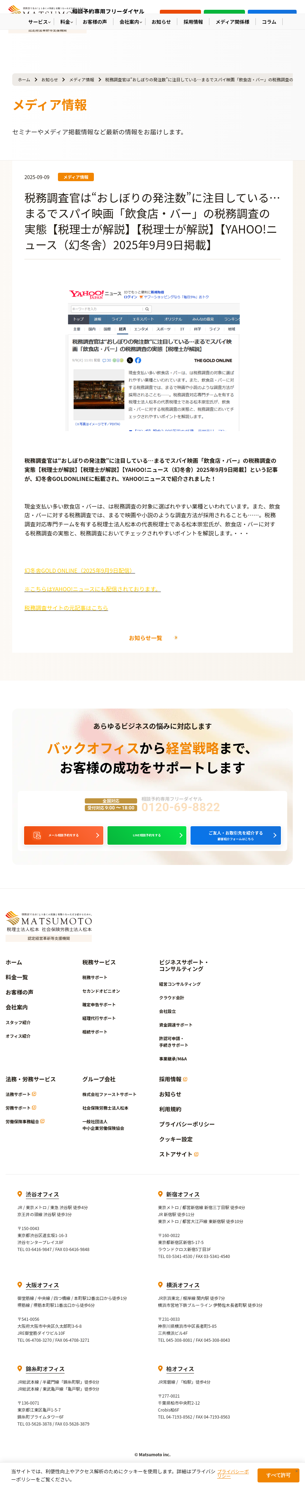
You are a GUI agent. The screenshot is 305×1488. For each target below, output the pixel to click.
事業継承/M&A (173, 1068)
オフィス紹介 (18, 1045)
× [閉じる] (296, 1471)
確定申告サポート (99, 1013)
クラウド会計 (171, 1006)
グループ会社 (99, 1088)
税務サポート (94, 986)
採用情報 (173, 1088)
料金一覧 (17, 986)
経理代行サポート (99, 1027)
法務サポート (21, 1103)
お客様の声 (20, 1001)
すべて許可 (278, 1475)
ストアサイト (179, 1163)
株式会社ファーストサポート (109, 1103)
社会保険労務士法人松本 (105, 1117)
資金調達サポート (176, 1034)
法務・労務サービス (31, 1088)
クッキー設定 (176, 1148)
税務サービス (99, 971)
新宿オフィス (183, 1203)
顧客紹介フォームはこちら (235, 839)
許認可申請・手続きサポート (173, 1050)
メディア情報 (81, 79)
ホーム (24, 79)
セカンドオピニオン (101, 1000)
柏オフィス (180, 1378)
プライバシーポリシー (187, 1133)
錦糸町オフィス (45, 1378)
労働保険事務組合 (25, 1130)
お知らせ (50, 79)
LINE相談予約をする (147, 840)
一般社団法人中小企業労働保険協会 (103, 1133)
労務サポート (21, 1116)
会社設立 (167, 1020)
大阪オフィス (42, 1294)
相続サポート (94, 1041)
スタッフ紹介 (18, 1031)
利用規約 (170, 1118)
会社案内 (17, 1016)
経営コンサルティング (180, 993)
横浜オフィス (183, 1294)
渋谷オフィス (42, 1203)
